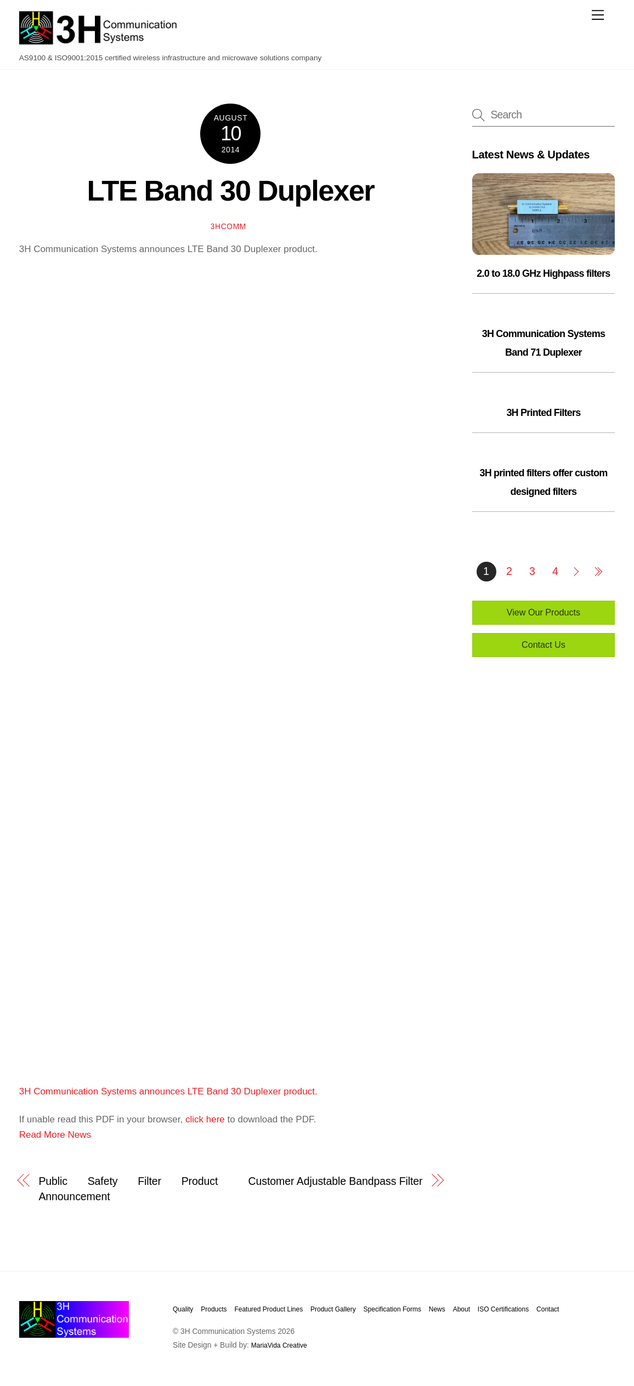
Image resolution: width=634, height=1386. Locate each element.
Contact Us (543, 644)
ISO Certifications (503, 1309)
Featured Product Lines (268, 1309)
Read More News (55, 1135)
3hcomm (228, 227)
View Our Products (543, 612)
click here (205, 1119)
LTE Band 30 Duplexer (231, 190)
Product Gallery (333, 1309)
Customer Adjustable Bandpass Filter (335, 1181)
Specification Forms (392, 1309)
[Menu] (598, 15)
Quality (183, 1309)
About (461, 1309)
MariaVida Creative (279, 1345)
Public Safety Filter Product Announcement (128, 1188)
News (437, 1309)
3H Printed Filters (543, 412)
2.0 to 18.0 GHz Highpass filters (543, 273)
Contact (547, 1309)
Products (214, 1309)
